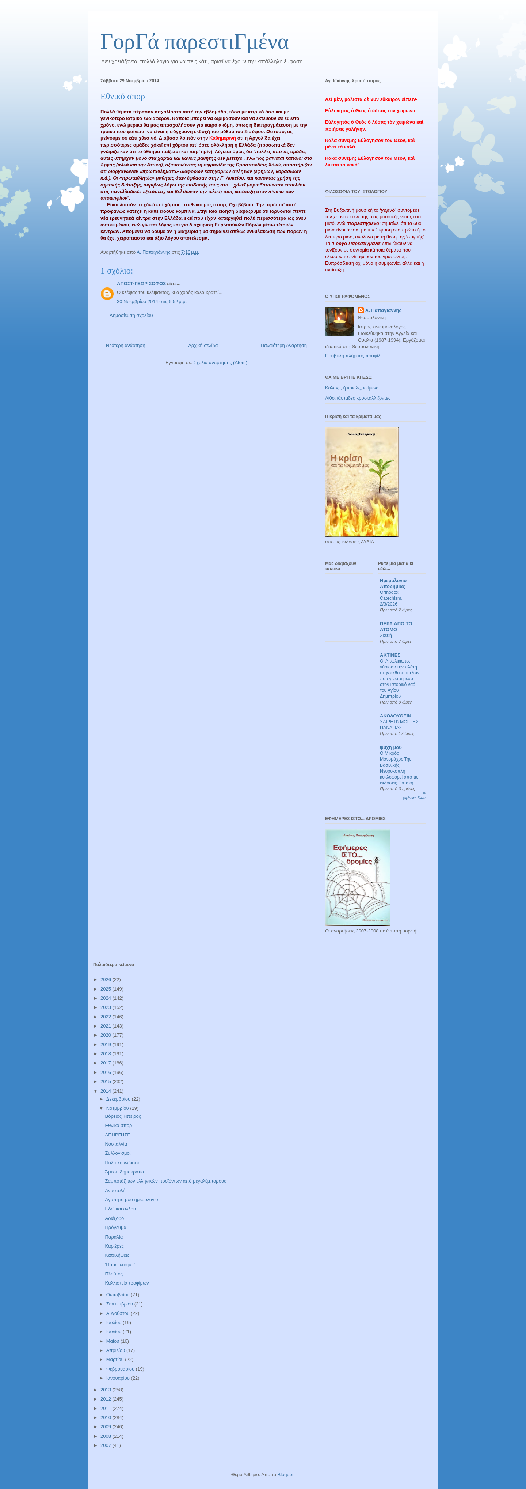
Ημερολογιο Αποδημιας (393, 583)
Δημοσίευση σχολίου (131, 315)
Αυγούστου (118, 1313)
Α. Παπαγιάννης (383, 310)
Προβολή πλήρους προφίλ (353, 355)
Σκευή (386, 635)
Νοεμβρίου (118, 1108)
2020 (106, 1035)
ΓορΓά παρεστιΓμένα (194, 41)
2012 (106, 1399)
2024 (106, 998)
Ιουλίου (114, 1322)
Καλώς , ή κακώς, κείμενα (352, 388)
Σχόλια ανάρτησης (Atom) (220, 362)
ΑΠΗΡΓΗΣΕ (117, 1135)
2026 (106, 979)
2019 (106, 1044)
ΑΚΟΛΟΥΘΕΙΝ (395, 716)
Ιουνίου (114, 1331)
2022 (106, 1016)
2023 (106, 1007)
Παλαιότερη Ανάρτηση (284, 345)
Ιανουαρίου (118, 1378)
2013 (106, 1389)
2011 (106, 1408)
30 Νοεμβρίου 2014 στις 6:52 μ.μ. (152, 301)
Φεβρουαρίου (121, 1369)
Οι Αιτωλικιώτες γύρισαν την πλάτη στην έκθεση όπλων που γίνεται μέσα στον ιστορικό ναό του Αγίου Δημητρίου (399, 679)
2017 (106, 1063)
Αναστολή (115, 1190)
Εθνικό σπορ (118, 1125)
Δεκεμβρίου (119, 1099)
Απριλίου (116, 1350)
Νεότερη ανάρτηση (125, 345)
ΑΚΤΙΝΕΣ (390, 655)
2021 (106, 1026)
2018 (106, 1053)
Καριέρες (114, 1246)
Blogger (285, 1474)
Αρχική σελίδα (203, 345)
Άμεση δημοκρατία (124, 1172)
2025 (106, 989)
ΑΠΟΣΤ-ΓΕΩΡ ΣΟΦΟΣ (141, 283)
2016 (106, 1072)
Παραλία (114, 1237)
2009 (106, 1426)
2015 (106, 1081)
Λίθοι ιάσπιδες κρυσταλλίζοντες (357, 398)
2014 (106, 1091)
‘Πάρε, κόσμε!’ (120, 1264)
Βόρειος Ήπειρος (123, 1116)
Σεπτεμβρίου (120, 1304)
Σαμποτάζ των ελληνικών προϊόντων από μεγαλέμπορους (165, 1181)
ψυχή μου (391, 747)
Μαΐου (113, 1341)
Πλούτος (113, 1274)
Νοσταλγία (116, 1144)
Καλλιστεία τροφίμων (127, 1283)
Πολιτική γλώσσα (123, 1162)
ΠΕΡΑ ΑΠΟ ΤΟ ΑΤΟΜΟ (396, 626)
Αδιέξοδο (114, 1218)
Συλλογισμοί (117, 1153)
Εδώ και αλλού (120, 1208)
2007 (106, 1445)
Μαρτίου (115, 1359)
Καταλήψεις (117, 1255)
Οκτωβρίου (118, 1294)
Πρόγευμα (115, 1227)
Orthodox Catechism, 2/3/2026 (391, 598)
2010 (106, 1417)
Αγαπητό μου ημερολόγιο (131, 1199)
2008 (106, 1436)
